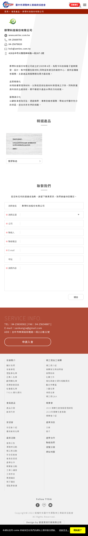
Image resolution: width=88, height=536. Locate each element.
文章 (48, 427)
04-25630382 (18, 324)
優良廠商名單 (12, 431)
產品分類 (10, 408)
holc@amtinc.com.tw (20, 48)
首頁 (6, 11)
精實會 (49, 403)
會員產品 (15, 11)
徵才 (48, 431)
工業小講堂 (11, 470)
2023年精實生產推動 (56, 411)
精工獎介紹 (51, 365)
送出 (76, 297)
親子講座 (10, 481)
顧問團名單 (11, 381)
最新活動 (10, 437)
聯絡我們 (50, 442)
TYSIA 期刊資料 (14, 392)
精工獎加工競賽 (54, 360)
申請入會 (27, 342)
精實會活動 (11, 466)
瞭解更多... (64, 530)
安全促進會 (11, 454)
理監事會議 (11, 485)
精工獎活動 (11, 450)
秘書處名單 (11, 388)
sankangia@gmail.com (28, 328)
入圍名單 (50, 388)
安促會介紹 (11, 427)
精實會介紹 (51, 415)
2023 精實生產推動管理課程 (59, 408)
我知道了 (78, 530)
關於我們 (10, 365)
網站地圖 (50, 451)
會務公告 (10, 443)
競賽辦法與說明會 (54, 369)
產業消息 (50, 422)
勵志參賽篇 (51, 384)
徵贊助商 (50, 373)
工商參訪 (10, 474)
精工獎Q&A (51, 396)
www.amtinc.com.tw (19, 35)
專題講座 (10, 477)
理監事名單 (11, 373)
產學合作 (10, 462)
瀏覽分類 (50, 447)
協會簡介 (10, 360)
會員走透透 (11, 458)
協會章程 (10, 369)
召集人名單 (11, 377)
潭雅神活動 (11, 447)
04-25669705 (15, 39)
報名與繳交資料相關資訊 (58, 381)
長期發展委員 (12, 384)
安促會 (9, 422)
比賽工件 (50, 377)
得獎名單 (50, 392)
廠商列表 (10, 411)
